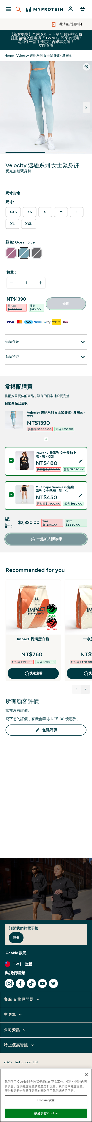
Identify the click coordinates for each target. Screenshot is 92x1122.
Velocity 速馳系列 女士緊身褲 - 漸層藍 (44, 56)
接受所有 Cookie (45, 1113)
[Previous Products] (76, 689)
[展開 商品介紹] (46, 342)
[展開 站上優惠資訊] (19, 1045)
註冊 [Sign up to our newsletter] (16, 938)
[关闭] (86, 1075)
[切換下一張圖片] (86, 107)
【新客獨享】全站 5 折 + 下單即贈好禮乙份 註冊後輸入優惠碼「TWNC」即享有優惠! (46, 40)
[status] (26, 282)
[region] (46, 1095)
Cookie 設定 (16, 953)
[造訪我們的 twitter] (53, 983)
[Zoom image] (86, 67)
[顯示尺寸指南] (13, 193)
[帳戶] (71, 9)
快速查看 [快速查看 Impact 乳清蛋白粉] (33, 673)
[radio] (13, 212)
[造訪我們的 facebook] (20, 983)
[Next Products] (85, 689)
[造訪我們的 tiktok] (31, 983)
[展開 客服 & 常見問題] (22, 999)
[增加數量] (40, 282)
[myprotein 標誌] (44, 9)
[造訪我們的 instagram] (9, 983)
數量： (12, 272)
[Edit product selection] (80, 461)
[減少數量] (12, 282)
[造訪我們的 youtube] (42, 983)
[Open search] (18, 9)
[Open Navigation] (8, 9)
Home (9, 56)
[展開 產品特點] (46, 357)
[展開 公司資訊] (15, 1030)
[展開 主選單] (13, 1014)
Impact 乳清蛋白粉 (33, 639)
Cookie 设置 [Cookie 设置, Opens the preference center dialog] (45, 1100)
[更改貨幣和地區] (46, 964)
